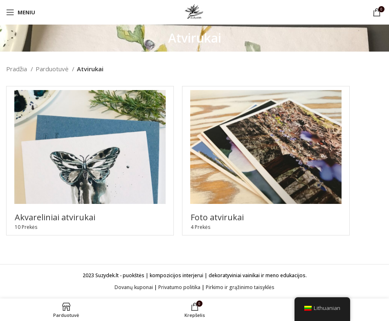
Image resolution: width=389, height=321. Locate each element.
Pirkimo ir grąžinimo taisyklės (240, 287)
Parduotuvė (53, 69)
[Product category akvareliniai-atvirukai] (90, 160)
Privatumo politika (179, 287)
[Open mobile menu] (20, 12)
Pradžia (17, 69)
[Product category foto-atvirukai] (266, 160)
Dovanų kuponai (134, 287)
